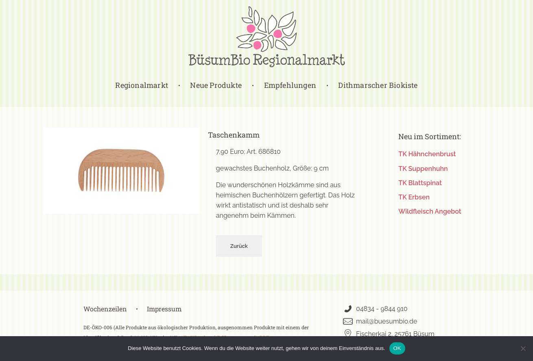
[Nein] (523, 348)
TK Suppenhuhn (423, 169)
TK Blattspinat (420, 183)
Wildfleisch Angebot (429, 211)
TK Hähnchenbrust (427, 154)
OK (397, 348)
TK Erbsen (414, 197)
